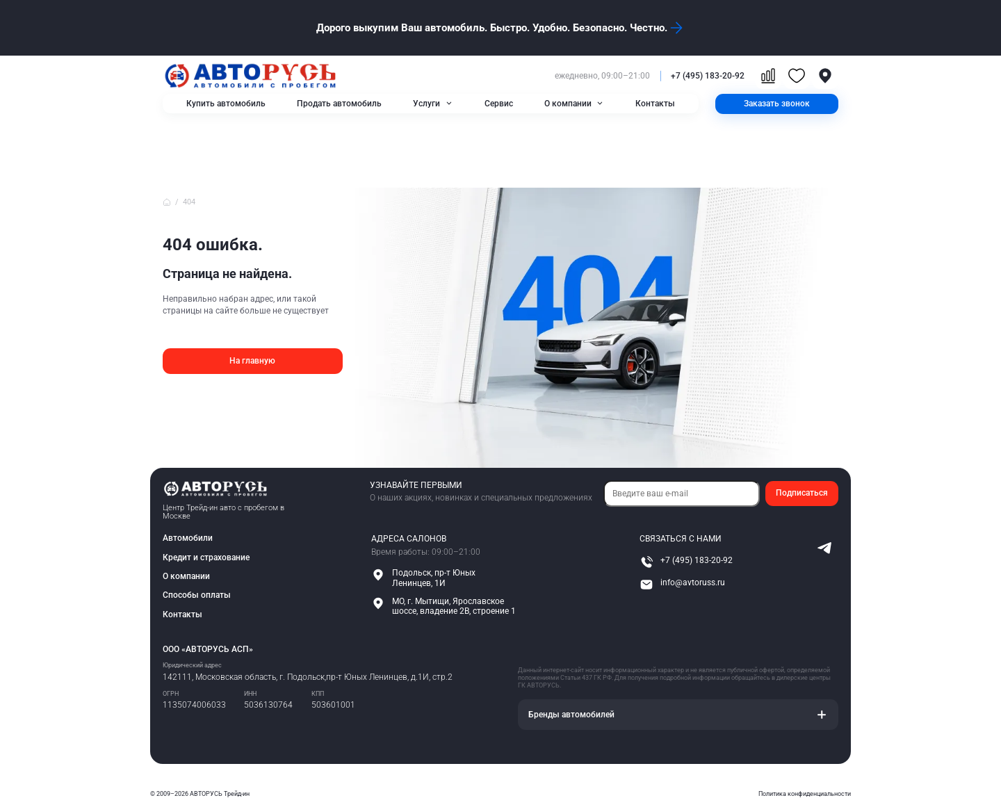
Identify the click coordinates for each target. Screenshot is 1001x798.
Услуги (426, 103)
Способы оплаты (197, 596)
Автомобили (188, 538)
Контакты (655, 103)
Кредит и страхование (206, 557)
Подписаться (802, 493)
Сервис (499, 103)
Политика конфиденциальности (804, 793)
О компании (568, 103)
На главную (252, 361)
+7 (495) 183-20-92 (707, 76)
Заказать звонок (777, 103)
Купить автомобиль (226, 103)
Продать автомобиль (339, 103)
